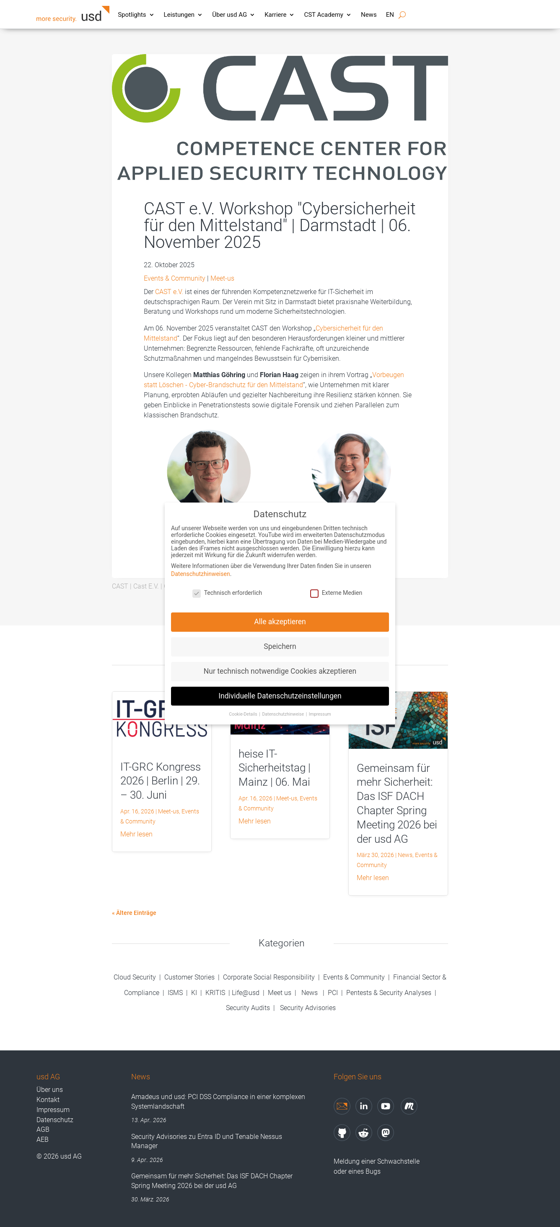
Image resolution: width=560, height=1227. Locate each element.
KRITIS (215, 993)
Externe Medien (336, 585)
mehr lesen (136, 834)
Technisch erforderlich (227, 585)
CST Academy (323, 14)
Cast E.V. (146, 586)
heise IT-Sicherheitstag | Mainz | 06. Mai (275, 768)
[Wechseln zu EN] (390, 17)
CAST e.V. (169, 292)
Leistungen (179, 14)
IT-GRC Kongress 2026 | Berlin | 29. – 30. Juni (160, 781)
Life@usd (245, 993)
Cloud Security (136, 977)
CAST (120, 586)
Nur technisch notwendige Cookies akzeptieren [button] (280, 663)
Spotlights (132, 14)
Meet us (279, 993)
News (369, 14)
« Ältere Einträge (134, 912)
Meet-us (222, 278)
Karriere (275, 14)
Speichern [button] (280, 639)
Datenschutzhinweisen (200, 566)
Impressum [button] (320, 706)
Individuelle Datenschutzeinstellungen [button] (279, 688)
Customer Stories (189, 977)
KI (194, 993)
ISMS (175, 993)
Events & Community (174, 278)
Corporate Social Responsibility (269, 977)
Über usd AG (229, 14)
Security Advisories (308, 1008)
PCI (333, 993)
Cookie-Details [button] (243, 706)
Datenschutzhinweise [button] (283, 706)
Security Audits (248, 1008)
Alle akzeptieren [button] (280, 614)
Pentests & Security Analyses (388, 993)
